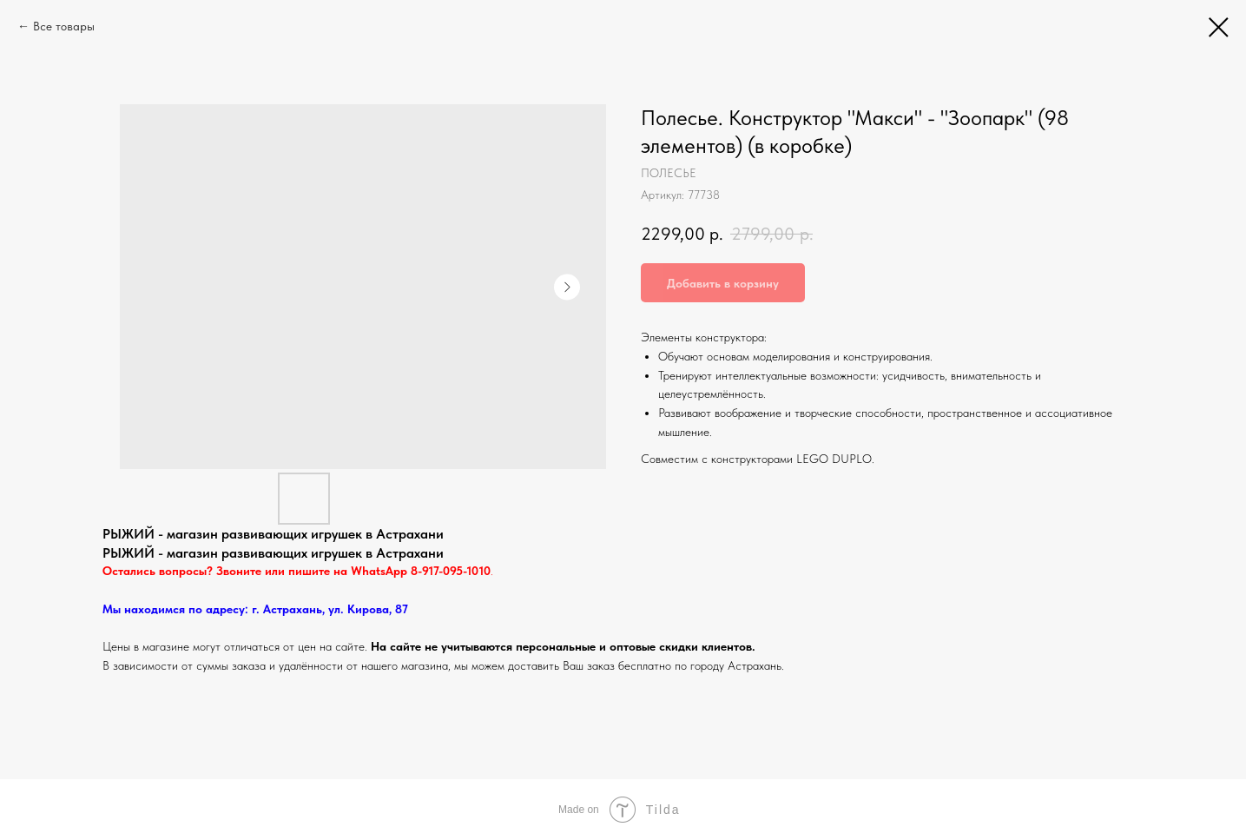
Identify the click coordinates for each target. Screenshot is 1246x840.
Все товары (64, 26)
